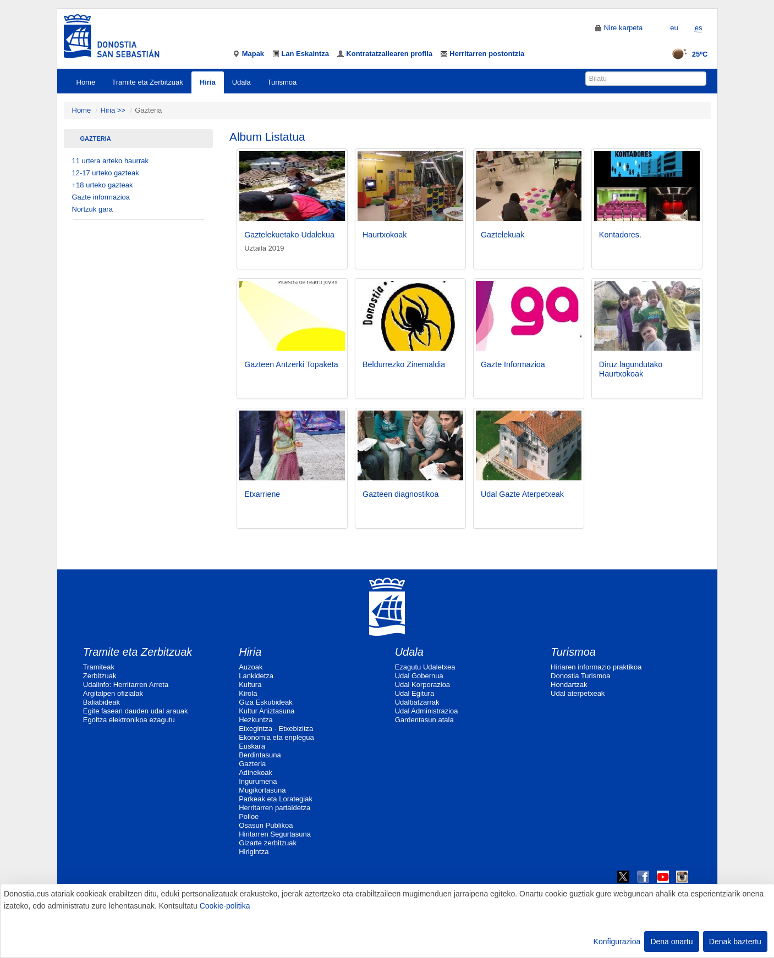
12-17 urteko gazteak (105, 173)
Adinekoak (255, 772)
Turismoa (282, 82)
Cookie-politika (225, 905)
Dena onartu (671, 941)
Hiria (208, 82)
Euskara (252, 746)
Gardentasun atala (424, 720)
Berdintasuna (260, 755)
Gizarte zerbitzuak (268, 843)
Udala (241, 82)
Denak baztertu (735, 941)
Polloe (249, 816)
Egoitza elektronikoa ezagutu (129, 720)
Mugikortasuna (262, 790)
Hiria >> (113, 110)
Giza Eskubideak (266, 702)
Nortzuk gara (92, 209)
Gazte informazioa (101, 197)
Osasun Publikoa (266, 825)
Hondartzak (569, 684)
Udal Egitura (415, 693)
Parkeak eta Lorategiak (275, 799)
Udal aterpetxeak (578, 693)
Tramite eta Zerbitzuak (147, 82)
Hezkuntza (255, 720)
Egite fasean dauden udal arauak (135, 711)
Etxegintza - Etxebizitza (276, 728)
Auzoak (250, 667)
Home (86, 82)
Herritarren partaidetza (274, 808)
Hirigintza (253, 852)
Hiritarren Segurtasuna (275, 834)
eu (674, 28)
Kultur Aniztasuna (266, 711)
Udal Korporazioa (422, 684)
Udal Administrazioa (426, 711)
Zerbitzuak (100, 676)
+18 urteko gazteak (102, 185)
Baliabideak (101, 702)
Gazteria (95, 138)
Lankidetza (256, 676)
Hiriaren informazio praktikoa (596, 667)
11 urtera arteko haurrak (110, 161)
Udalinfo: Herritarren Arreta (125, 684)
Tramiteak (98, 667)
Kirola (248, 693)
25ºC (686, 54)
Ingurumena (258, 781)
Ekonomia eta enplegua (276, 737)
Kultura (250, 684)
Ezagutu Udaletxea (425, 667)
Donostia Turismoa (580, 676)
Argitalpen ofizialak (113, 693)
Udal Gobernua (419, 676)
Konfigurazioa (617, 941)
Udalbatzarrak (417, 702)
